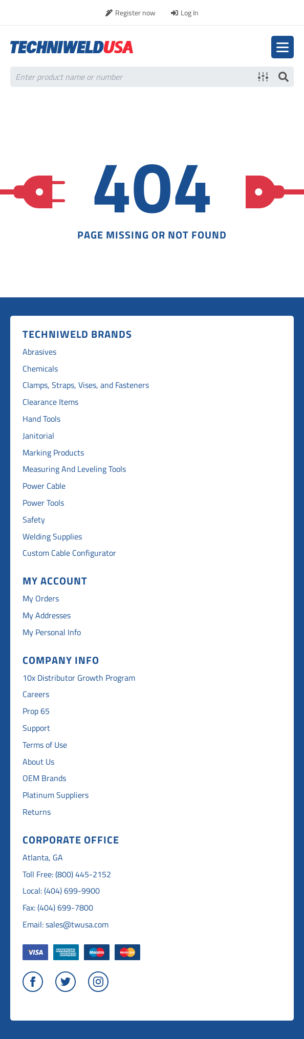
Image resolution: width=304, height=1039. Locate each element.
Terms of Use (45, 745)
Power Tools (43, 502)
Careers (36, 694)
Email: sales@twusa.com (65, 924)
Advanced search (263, 77)
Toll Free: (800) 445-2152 (67, 874)
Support (36, 728)
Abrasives (39, 352)
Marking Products (53, 452)
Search (283, 77)
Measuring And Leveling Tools (74, 469)
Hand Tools (41, 419)
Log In (190, 12)
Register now (135, 12)
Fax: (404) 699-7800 (58, 907)
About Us (38, 761)
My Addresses (47, 615)
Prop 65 (36, 711)
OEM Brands (44, 778)
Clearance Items (50, 402)
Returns (37, 812)
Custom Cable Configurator (69, 553)
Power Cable (44, 486)
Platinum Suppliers (56, 795)
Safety (34, 519)
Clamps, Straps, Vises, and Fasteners (86, 385)
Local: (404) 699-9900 (61, 890)
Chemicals (40, 368)
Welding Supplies (52, 536)
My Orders (41, 598)
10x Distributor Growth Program (79, 678)
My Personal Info (52, 632)
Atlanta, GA (43, 857)
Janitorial (38, 435)
